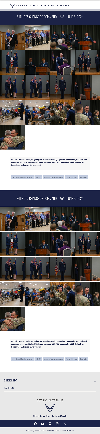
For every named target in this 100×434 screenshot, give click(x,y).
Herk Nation (83, 177)
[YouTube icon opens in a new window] (43, 424)
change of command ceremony (53, 177)
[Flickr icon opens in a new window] (50, 424)
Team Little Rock (71, 177)
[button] (4, 5)
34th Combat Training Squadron (22, 177)
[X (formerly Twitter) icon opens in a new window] (65, 424)
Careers (9, 388)
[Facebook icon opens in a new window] (35, 424)
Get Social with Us (50, 400)
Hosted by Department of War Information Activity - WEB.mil (50, 431)
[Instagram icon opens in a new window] (57, 424)
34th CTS (38, 177)
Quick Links (10, 380)
